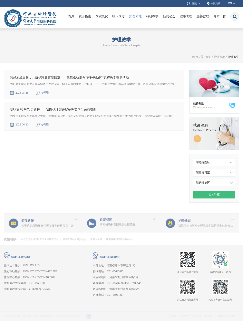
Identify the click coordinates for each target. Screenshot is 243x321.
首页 (71, 16)
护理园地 (135, 16)
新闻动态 (169, 16)
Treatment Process (204, 130)
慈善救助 (203, 16)
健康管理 (186, 16)
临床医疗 (118, 16)
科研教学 (152, 16)
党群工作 (219, 16)
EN (230, 3)
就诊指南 (85, 16)
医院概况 (101, 16)
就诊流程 (201, 125)
